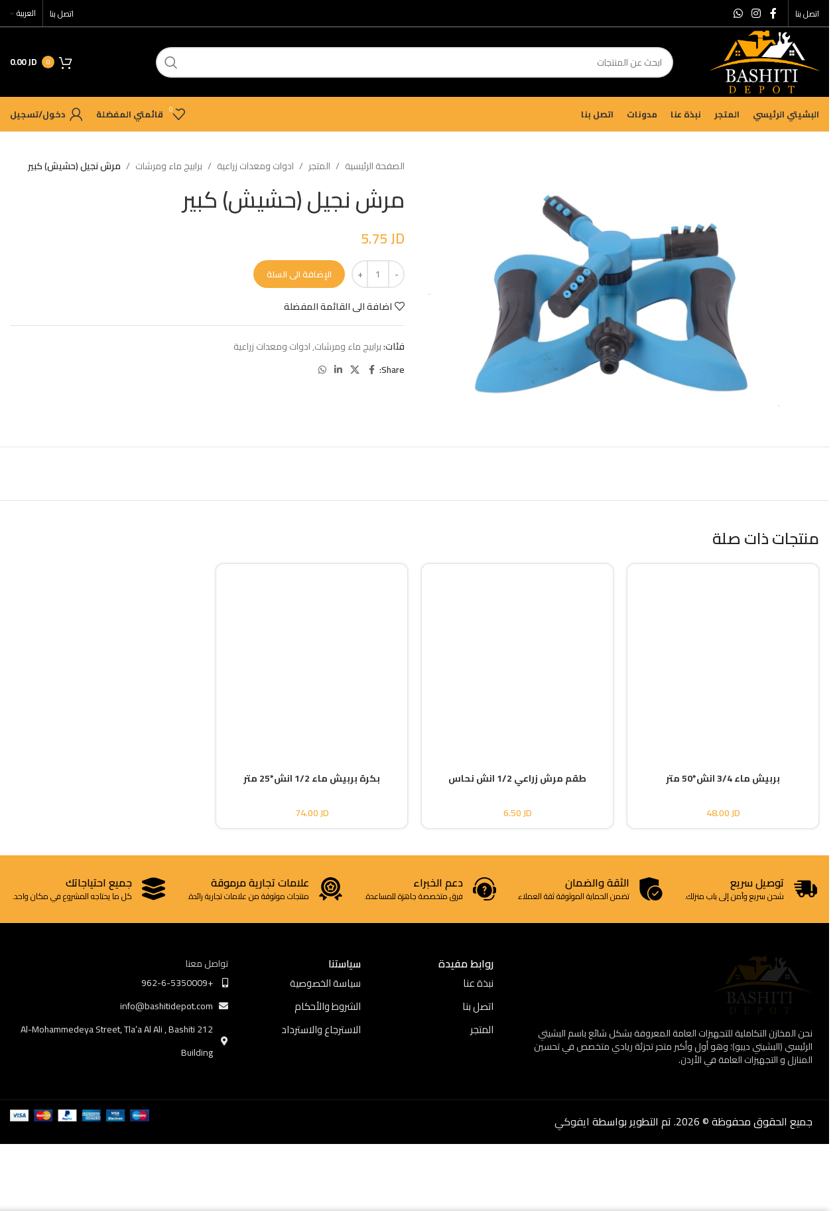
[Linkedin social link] (338, 370)
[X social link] (354, 370)
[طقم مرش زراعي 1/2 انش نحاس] (517, 657)
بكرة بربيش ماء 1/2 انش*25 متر (311, 778)
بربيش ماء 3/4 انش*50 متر (723, 778)
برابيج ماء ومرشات (168, 166)
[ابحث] (414, 62)
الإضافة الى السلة (299, 274)
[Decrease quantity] (396, 274)
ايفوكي (572, 1121)
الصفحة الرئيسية (375, 166)
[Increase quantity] (360, 274)
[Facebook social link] (773, 13)
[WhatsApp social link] (738, 13)
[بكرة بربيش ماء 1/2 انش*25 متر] (311, 657)
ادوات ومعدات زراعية (255, 166)
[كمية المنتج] (378, 274)
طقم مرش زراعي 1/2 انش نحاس (517, 778)
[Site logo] (764, 61)
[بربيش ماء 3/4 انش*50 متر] (722, 657)
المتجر (319, 166)
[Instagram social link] (756, 13)
